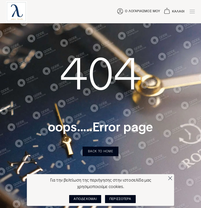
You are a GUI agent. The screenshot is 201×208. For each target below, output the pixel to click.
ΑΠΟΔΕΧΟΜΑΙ (85, 199)
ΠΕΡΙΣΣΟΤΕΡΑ (120, 199)
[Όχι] (170, 177)
